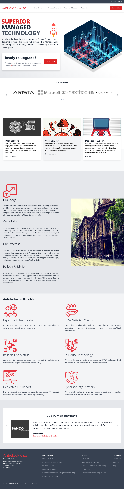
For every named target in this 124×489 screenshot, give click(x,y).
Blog (114, 466)
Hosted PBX (86, 469)
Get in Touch (50, 61)
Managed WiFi (51, 42)
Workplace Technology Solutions (20, 44)
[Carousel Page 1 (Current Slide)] (61, 99)
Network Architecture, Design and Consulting (58, 473)
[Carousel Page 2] (63, 99)
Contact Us (116, 8)
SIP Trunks (86, 459)
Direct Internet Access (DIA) (52, 462)
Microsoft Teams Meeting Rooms (94, 473)
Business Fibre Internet (19, 42)
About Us (84, 8)
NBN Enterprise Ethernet (51, 476)
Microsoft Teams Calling (90, 462)
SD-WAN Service (48, 466)
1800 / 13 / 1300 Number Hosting (94, 466)
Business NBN (37, 42)
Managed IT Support (71, 8)
